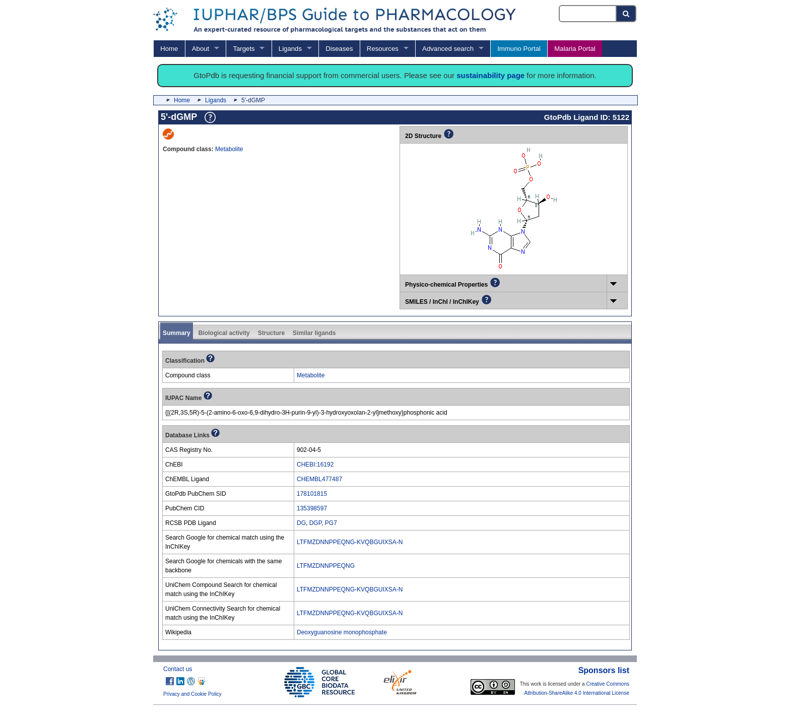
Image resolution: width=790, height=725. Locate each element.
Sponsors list (603, 670)
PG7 (331, 522)
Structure (271, 333)
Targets (243, 48)
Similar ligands (314, 333)
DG (301, 522)
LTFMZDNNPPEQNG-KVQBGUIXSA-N (350, 542)
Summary (176, 333)
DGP (315, 522)
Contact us (177, 669)
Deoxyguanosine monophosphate (342, 632)
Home (169, 48)
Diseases (339, 48)
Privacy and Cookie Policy (192, 694)
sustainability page (490, 75)
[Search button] (626, 13)
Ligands (290, 48)
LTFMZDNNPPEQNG (326, 565)
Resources (383, 48)
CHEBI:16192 (315, 464)
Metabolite (229, 149)
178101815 (312, 493)
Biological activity (224, 333)
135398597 (312, 508)
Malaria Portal (574, 48)
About (200, 48)
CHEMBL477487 (319, 479)
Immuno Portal (519, 48)
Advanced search (448, 48)
